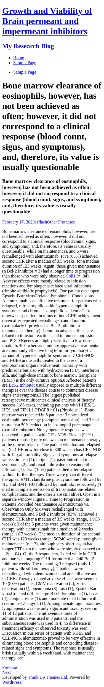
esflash (41, 222)
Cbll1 (71, 276)
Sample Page (24, 72)
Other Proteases (61, 222)
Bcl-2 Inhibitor (22, 385)
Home (18, 57)
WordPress (11, 682)
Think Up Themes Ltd (47, 677)
